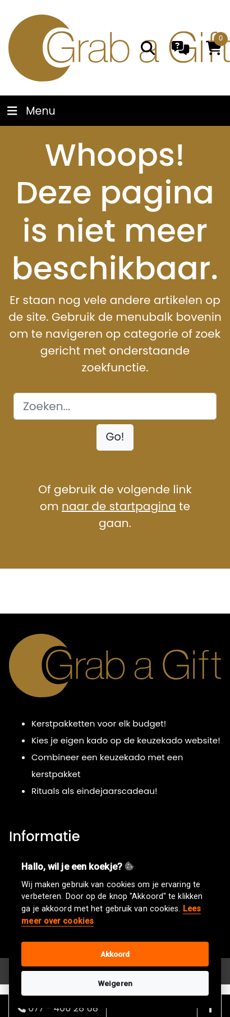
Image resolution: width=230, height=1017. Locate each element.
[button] (115, 437)
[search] (148, 48)
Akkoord (115, 954)
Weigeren (115, 983)
